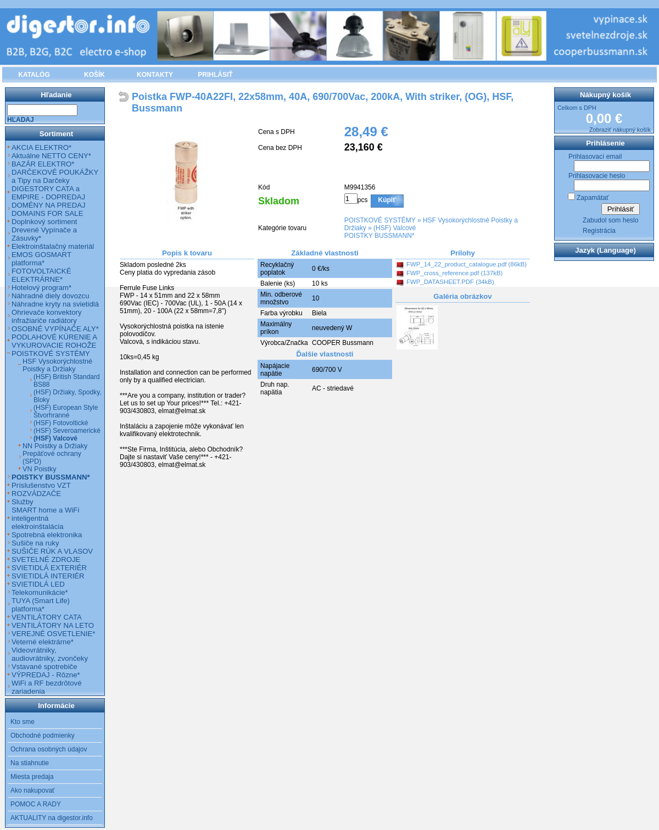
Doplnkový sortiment (44, 222)
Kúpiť (387, 200)
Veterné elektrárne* (43, 642)
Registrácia (599, 231)
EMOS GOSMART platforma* (41, 258)
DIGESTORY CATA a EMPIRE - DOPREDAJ (48, 193)
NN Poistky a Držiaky (55, 446)
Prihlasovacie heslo (596, 176)
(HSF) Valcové (394, 228)
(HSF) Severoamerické (66, 431)
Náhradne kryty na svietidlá (55, 304)
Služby (22, 502)
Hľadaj (20, 120)
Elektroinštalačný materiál (53, 246)
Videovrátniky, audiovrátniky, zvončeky (50, 654)
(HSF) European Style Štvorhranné (65, 411)
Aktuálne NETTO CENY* (51, 156)
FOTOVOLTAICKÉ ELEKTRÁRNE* (41, 275)
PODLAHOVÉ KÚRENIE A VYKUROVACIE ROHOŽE (54, 341)
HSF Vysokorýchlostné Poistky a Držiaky (57, 365)
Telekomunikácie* (40, 592)
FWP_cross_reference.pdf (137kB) (454, 273)
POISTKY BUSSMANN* (379, 235)
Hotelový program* (41, 287)
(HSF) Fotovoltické (60, 423)
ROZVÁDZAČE (36, 493)
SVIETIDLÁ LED (38, 584)
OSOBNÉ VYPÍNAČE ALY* (55, 329)
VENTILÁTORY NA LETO (53, 625)
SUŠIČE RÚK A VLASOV (52, 551)
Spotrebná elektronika (47, 535)
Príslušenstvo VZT (41, 485)
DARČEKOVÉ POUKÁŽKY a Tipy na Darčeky (55, 176)
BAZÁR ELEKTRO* (43, 164)
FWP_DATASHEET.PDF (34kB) (450, 281)
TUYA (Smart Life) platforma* (41, 605)
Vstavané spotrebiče (44, 666)
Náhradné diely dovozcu (51, 296)
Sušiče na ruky (35, 543)
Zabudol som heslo (610, 220)
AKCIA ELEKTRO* (41, 147)
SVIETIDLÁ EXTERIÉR (49, 568)
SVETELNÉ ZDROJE (46, 559)
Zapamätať (593, 198)
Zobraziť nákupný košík (620, 129)
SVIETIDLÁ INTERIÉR (48, 576)
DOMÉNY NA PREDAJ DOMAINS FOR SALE (49, 209)
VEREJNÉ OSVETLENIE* (53, 634)
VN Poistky (40, 469)
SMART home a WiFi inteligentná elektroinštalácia (45, 518)
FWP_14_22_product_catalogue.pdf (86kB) (466, 264)
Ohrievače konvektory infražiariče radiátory (47, 316)
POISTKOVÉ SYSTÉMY (380, 220)
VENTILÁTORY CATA (47, 617)
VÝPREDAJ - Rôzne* (46, 675)
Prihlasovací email (595, 156)
